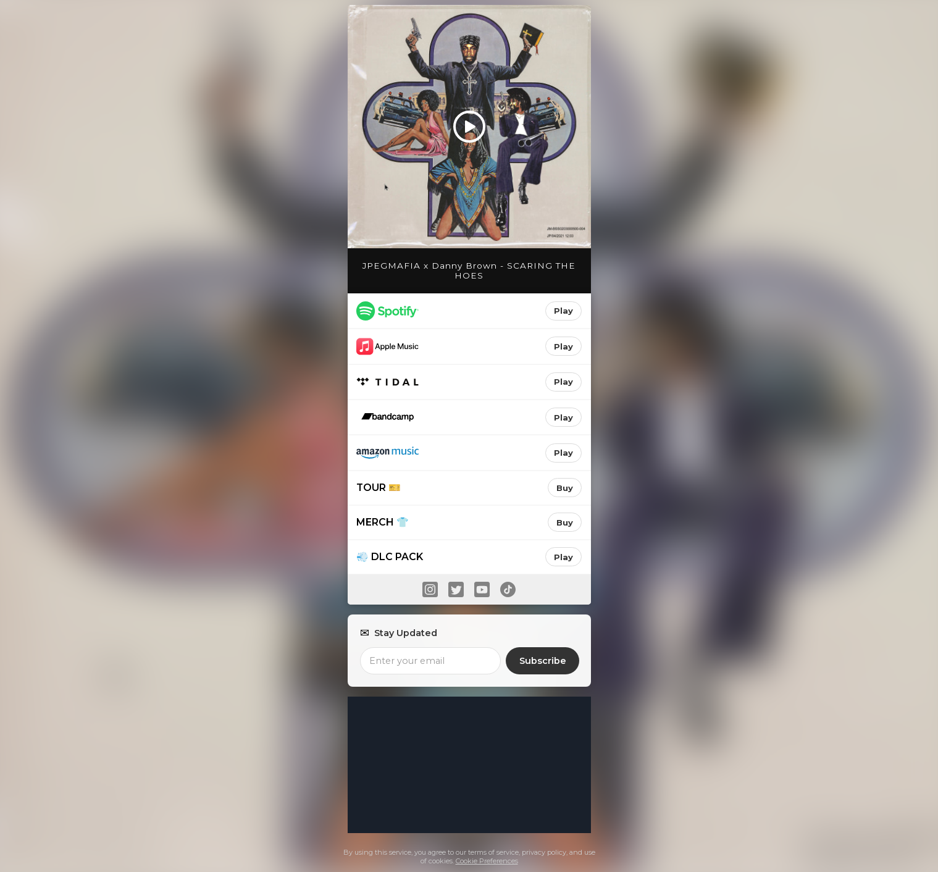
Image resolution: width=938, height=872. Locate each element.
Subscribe (542, 660)
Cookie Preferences (487, 861)
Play (563, 311)
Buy (564, 488)
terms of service (493, 852)
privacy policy (544, 852)
